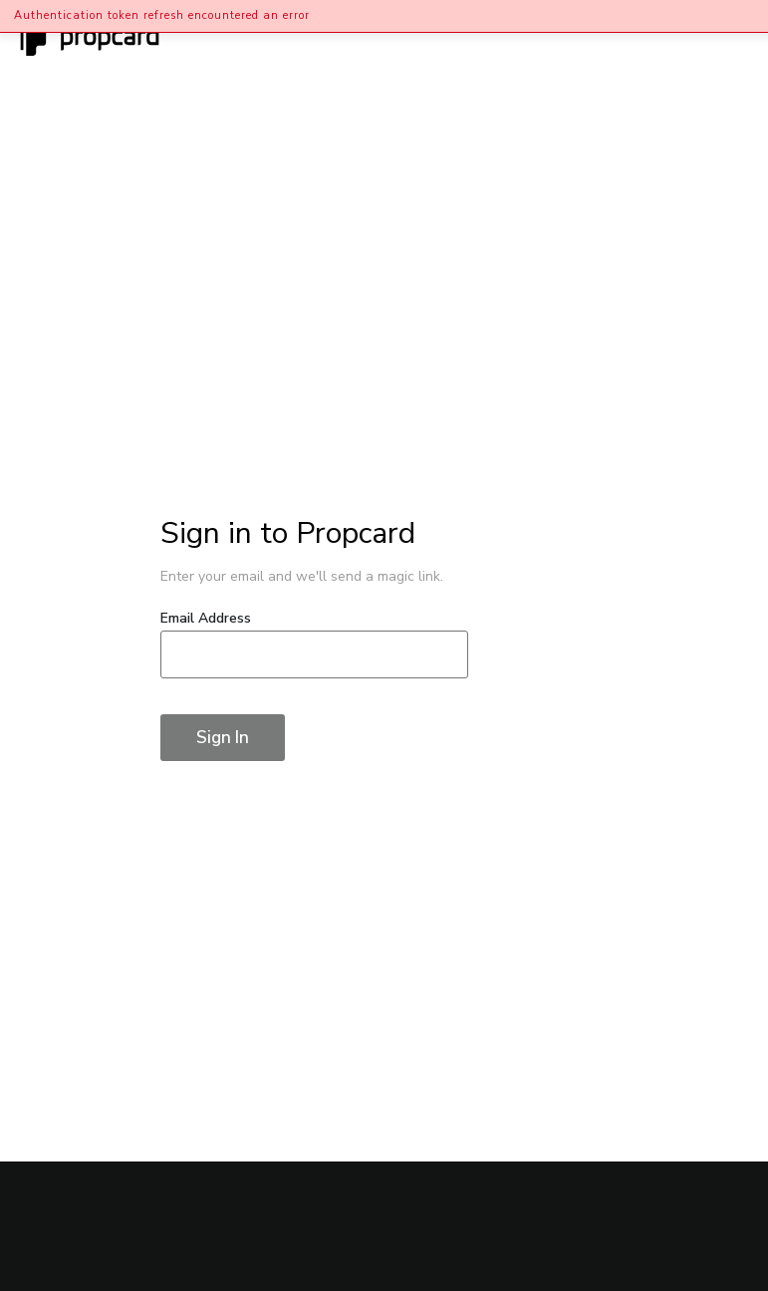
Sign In (222, 737)
